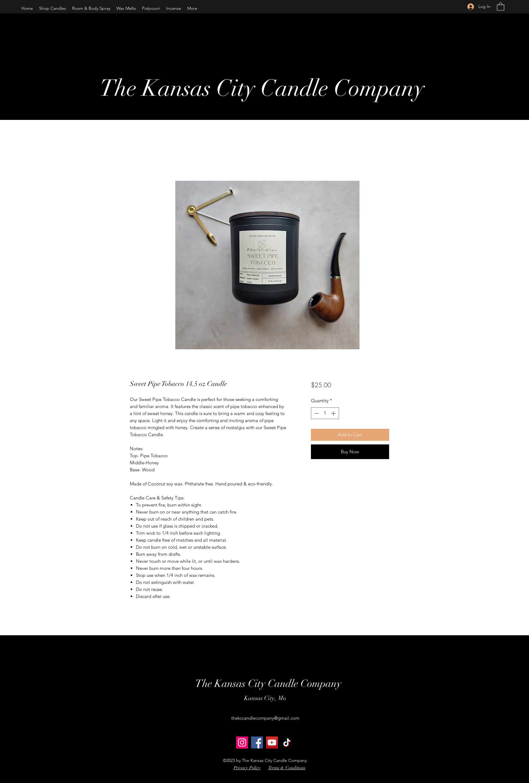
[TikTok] (287, 742)
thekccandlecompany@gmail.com (265, 718)
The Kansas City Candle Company (262, 88)
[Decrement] (316, 413)
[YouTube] (272, 742)
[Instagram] (242, 742)
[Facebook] (257, 742)
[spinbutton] (325, 413)
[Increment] (334, 413)
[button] (52, 8)
